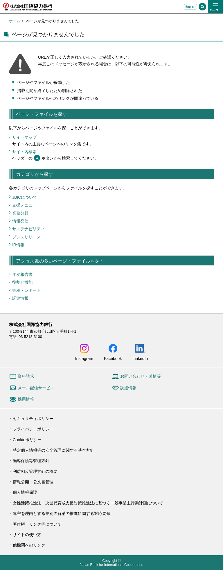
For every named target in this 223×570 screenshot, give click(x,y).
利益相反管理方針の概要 (35, 471)
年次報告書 (22, 274)
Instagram (84, 358)
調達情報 (20, 298)
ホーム (14, 21)
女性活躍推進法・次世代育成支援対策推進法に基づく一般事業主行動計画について (88, 503)
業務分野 (20, 213)
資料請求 (26, 376)
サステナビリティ (28, 229)
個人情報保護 (25, 492)
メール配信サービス (36, 388)
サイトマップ (24, 137)
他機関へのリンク (29, 545)
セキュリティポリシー (33, 418)
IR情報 (18, 245)
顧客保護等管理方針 (31, 460)
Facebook (113, 358)
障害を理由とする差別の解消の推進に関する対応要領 (61, 513)
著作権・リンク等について (37, 524)
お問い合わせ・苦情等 (140, 376)
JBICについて (24, 197)
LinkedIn (140, 358)
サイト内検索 (24, 151)
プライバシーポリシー (33, 429)
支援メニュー (24, 205)
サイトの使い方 (27, 534)
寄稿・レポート (26, 290)
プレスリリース (26, 237)
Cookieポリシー (27, 439)
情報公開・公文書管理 (33, 481)
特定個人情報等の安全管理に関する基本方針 (53, 450)
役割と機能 (22, 282)
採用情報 (26, 399)
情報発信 (20, 221)
